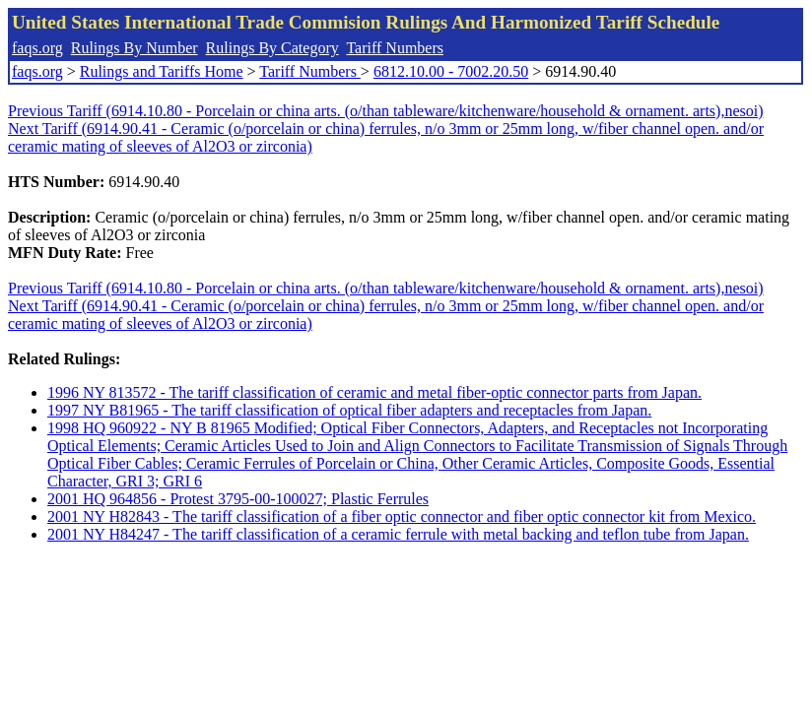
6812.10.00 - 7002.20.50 (450, 71)
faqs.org (37, 47)
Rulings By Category (272, 47)
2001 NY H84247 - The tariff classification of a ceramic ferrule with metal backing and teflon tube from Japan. (398, 534)
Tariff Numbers (394, 47)
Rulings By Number (134, 47)
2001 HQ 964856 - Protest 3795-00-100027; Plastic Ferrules (238, 498)
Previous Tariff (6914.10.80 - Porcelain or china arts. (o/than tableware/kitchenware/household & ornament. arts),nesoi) (386, 110)
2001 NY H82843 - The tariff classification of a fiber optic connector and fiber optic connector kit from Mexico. (401, 516)
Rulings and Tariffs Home (161, 71)
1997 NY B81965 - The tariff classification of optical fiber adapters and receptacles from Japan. (349, 410)
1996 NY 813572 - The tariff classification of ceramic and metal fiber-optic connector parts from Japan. (374, 392)
